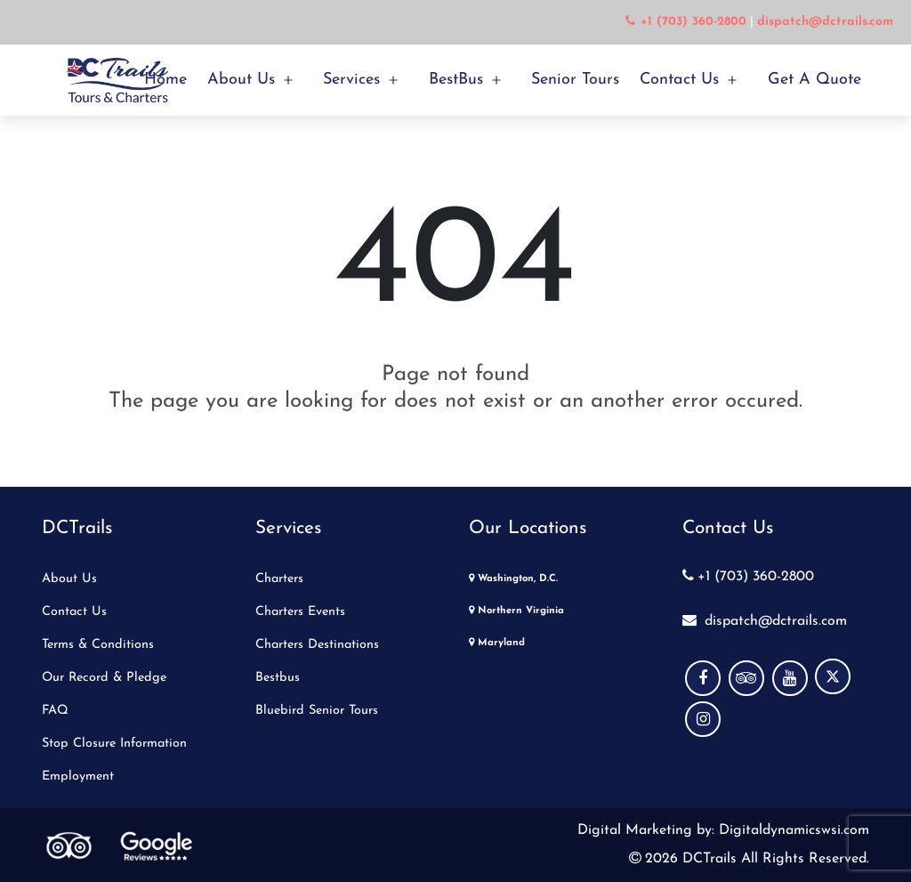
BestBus (456, 79)
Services (351, 79)
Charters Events (300, 612)
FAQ (55, 710)
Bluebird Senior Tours (316, 710)
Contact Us (679, 79)
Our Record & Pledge (104, 677)
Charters (279, 579)
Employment (78, 776)
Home (165, 79)
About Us (241, 79)
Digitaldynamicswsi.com (791, 830)
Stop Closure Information (114, 743)
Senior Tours (575, 79)
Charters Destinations (317, 644)
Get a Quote (814, 79)
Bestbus (277, 677)
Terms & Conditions (98, 644)
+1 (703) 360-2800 (748, 577)
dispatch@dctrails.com (764, 621)
